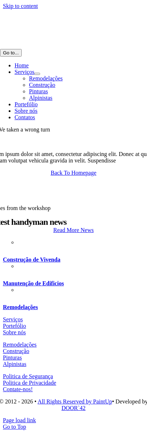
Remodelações (20, 307)
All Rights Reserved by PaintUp (75, 401)
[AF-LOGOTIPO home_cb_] (36, 46)
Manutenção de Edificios (33, 283)
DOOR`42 (73, 408)
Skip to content (20, 6)
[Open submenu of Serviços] (37, 74)
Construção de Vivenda (31, 259)
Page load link (19, 420)
